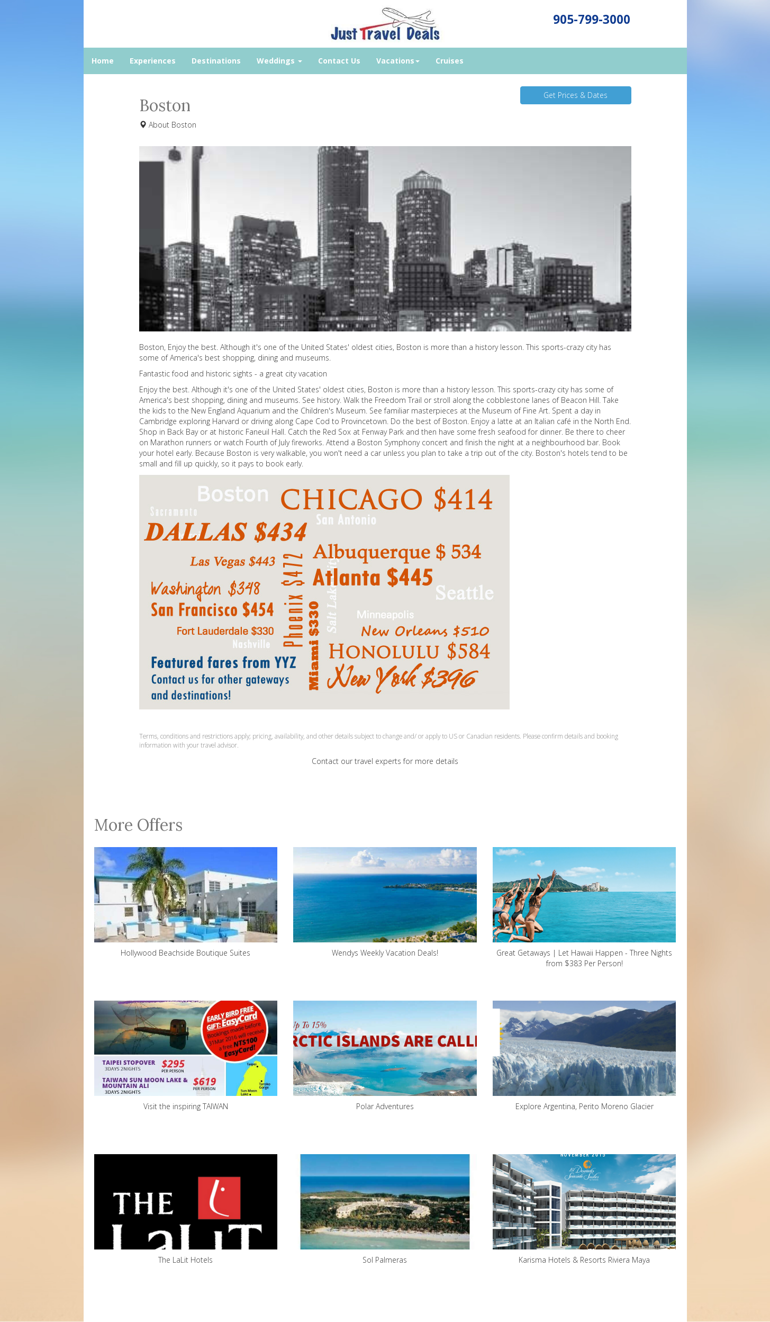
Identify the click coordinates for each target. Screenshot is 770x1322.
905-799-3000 (591, 19)
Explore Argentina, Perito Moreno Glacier (584, 1056)
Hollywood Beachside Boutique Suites (186, 902)
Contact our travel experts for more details (385, 761)
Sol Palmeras (385, 1209)
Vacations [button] (398, 61)
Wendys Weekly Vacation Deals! (385, 902)
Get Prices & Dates (575, 95)
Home (103, 61)
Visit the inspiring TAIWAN (186, 1056)
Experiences (153, 61)
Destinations (216, 61)
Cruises (450, 61)
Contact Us (339, 61)
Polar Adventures (385, 1056)
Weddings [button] (279, 61)
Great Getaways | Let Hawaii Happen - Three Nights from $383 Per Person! (584, 907)
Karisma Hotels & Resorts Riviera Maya (584, 1209)
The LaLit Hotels (186, 1209)
